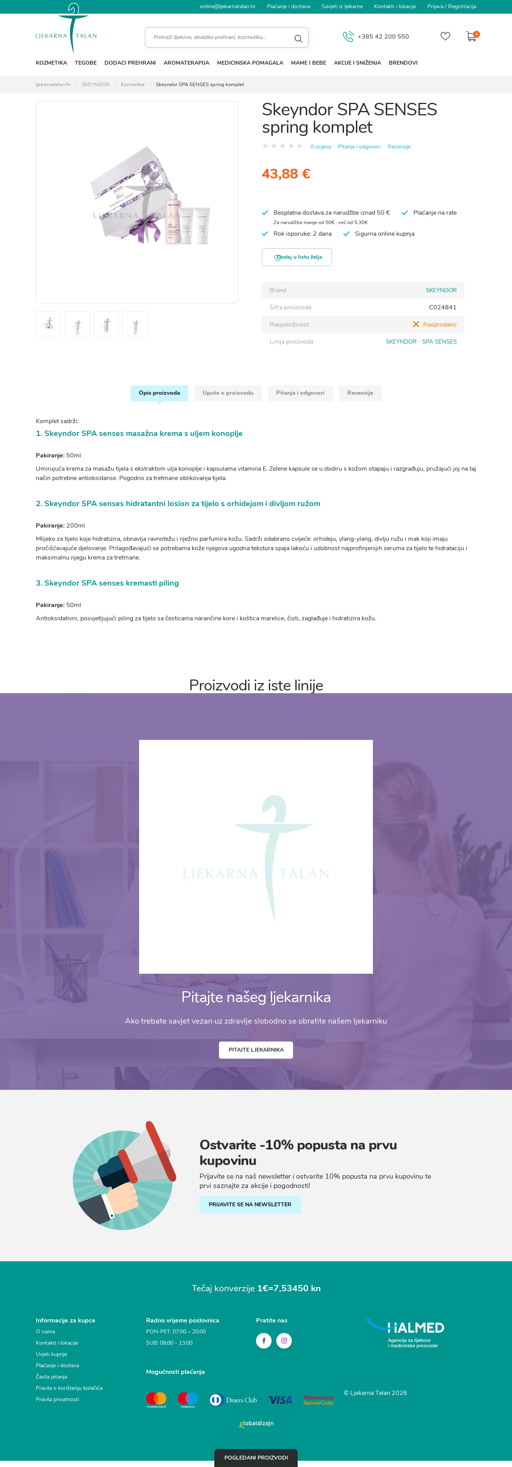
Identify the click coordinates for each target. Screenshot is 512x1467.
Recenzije (399, 146)
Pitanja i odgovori (359, 146)
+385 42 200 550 (371, 37)
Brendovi (403, 63)
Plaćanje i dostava (288, 6)
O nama (45, 1342)
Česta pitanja (51, 1387)
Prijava (435, 6)
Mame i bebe (308, 63)
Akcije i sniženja (357, 63)
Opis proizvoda (143, 398)
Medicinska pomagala (250, 63)
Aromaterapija (186, 63)
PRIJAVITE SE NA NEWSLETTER (255, 1216)
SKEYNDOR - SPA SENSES (418, 344)
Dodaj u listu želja (304, 259)
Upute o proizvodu (223, 398)
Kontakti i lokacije (395, 6)
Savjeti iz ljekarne (342, 6)
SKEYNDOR (440, 292)
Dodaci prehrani (130, 63)
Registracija (462, 6)
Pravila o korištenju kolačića (69, 1398)
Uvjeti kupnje (51, 1364)
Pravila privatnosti (57, 1410)
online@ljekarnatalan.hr (228, 6)
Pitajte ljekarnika (256, 1059)
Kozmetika (51, 63)
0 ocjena (321, 146)
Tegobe (86, 63)
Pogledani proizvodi (256, 1457)
